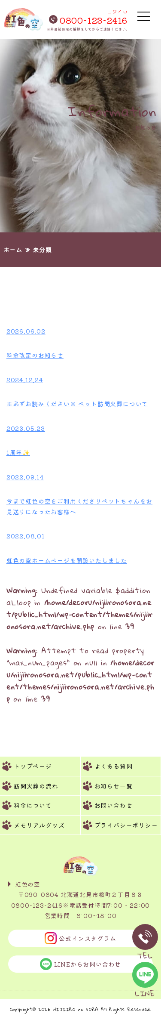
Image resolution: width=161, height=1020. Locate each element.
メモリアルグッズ (39, 825)
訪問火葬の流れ (36, 786)
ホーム (12, 250)
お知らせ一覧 (113, 786)
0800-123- (88, 16)
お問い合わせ (113, 805)
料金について (33, 805)
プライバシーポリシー (126, 825)
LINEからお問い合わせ (81, 964)
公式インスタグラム (80, 938)
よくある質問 (113, 766)
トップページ (33, 766)
